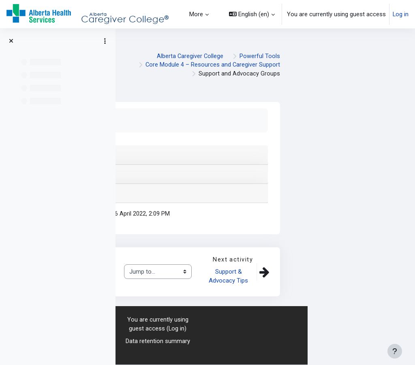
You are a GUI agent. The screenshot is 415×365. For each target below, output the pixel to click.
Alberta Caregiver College (297, 56)
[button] (252, 14)
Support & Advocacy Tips (335, 276)
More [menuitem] (196, 14)
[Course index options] (105, 41)
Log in (401, 14)
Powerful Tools (367, 56)
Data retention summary (265, 342)
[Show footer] (394, 351)
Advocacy (184, 281)
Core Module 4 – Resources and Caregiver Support (319, 65)
